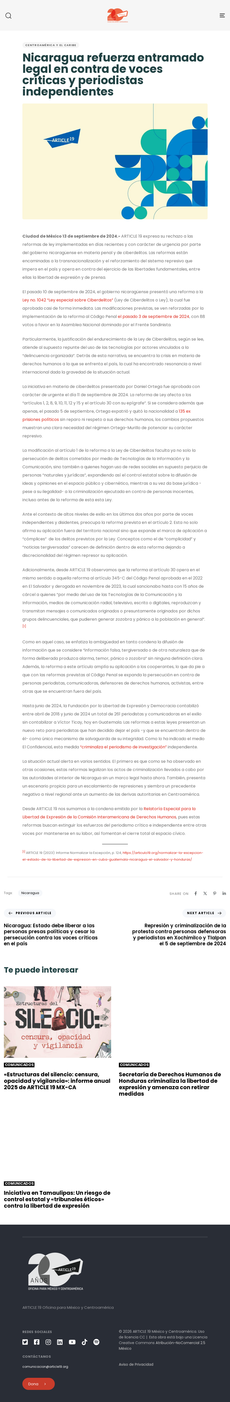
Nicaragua (30, 892)
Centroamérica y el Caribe (50, 45)
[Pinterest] (215, 893)
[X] (205, 893)
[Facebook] (196, 893)
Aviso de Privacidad (136, 1364)
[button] (8, 15)
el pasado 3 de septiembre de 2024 (153, 316)
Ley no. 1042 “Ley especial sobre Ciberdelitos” (67, 300)
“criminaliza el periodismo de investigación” (123, 747)
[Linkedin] (224, 893)
